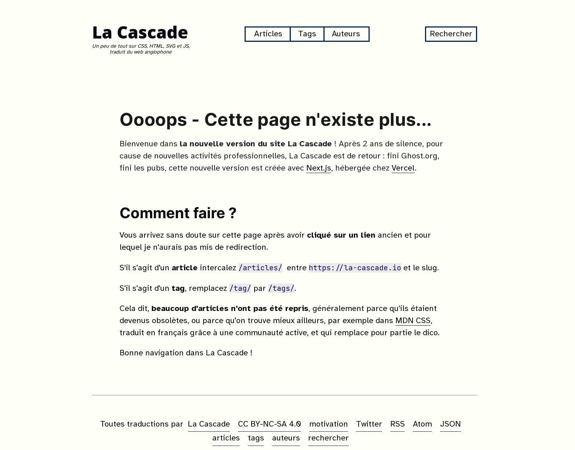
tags (256, 438)
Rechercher (451, 34)
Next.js (318, 168)
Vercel (403, 168)
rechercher (328, 438)
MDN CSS (413, 321)
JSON (450, 424)
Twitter (369, 424)
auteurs (286, 438)
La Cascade (140, 32)
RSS (397, 424)
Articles (268, 34)
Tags (307, 34)
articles (226, 438)
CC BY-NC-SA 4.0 (269, 424)
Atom (422, 424)
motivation (328, 424)
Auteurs (346, 34)
